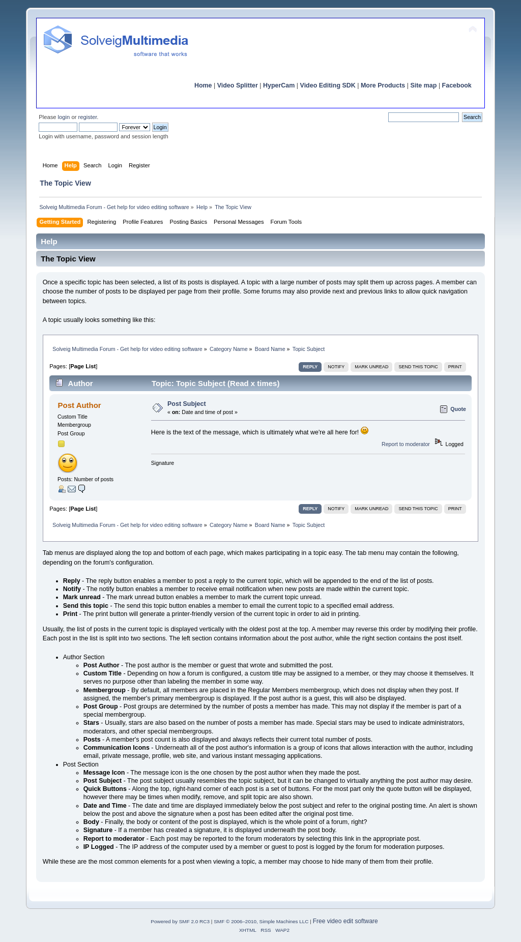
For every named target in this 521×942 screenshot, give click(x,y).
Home (203, 85)
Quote (458, 409)
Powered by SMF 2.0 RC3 (180, 921)
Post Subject (186, 403)
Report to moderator (406, 444)
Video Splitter (237, 85)
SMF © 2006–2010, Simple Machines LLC (261, 921)
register (87, 117)
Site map (423, 85)
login (64, 117)
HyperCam (279, 85)
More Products (383, 85)
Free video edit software (345, 921)
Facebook (457, 85)
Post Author (79, 405)
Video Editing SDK (328, 85)
